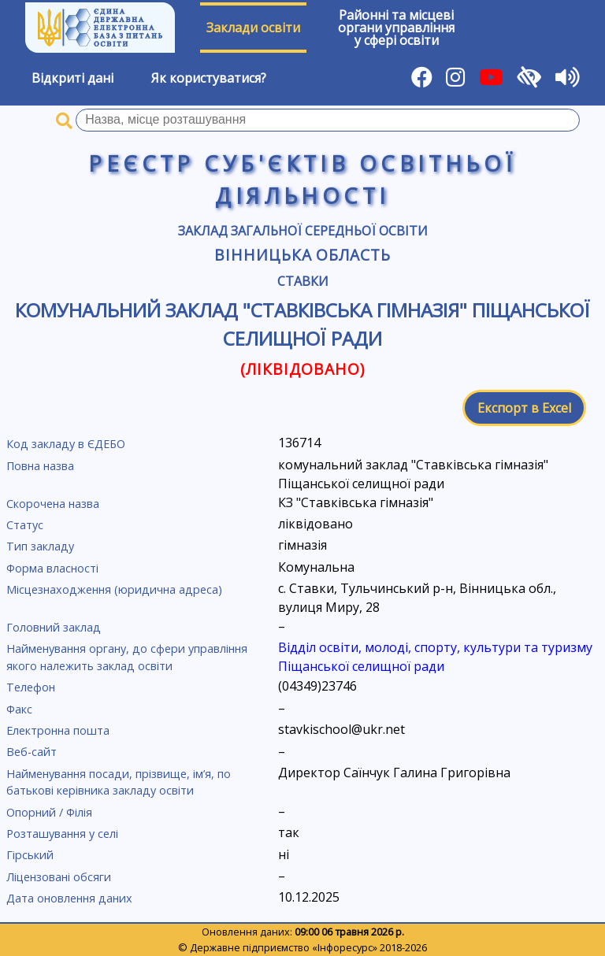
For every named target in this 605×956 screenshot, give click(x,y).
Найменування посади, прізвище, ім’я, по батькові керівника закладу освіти (118, 782)
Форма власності (52, 568)
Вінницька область (302, 254)
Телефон (30, 687)
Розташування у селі (62, 833)
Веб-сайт (31, 751)
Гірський (30, 854)
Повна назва (40, 465)
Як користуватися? (208, 78)
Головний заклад (53, 627)
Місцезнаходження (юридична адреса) (114, 589)
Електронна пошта (57, 730)
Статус (24, 524)
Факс (19, 709)
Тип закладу (40, 546)
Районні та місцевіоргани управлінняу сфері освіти (396, 27)
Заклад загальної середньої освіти (303, 230)
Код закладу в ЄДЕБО (65, 443)
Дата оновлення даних (69, 898)
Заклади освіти (253, 27)
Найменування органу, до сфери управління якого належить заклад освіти (126, 657)
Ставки (302, 281)
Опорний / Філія (49, 812)
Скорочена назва (52, 503)
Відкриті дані (72, 78)
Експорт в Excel (524, 408)
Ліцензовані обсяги (58, 876)
